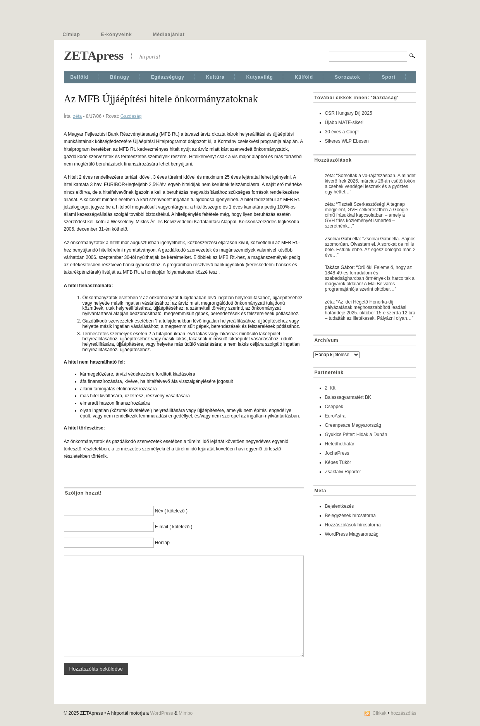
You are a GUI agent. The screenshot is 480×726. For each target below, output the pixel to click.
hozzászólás (403, 713)
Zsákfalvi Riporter (343, 471)
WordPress (161, 713)
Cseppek (334, 406)
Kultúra (215, 77)
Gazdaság (131, 116)
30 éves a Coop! (342, 132)
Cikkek (380, 713)
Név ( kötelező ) (171, 511)
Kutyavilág (259, 77)
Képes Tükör (338, 462)
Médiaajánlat (169, 34)
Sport (389, 77)
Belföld (80, 77)
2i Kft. (331, 388)
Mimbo (186, 713)
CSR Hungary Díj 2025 (348, 113)
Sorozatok (347, 77)
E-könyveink (116, 34)
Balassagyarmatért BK (348, 397)
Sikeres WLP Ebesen (347, 141)
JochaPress (337, 453)
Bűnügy (119, 77)
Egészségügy (167, 77)
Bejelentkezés (339, 506)
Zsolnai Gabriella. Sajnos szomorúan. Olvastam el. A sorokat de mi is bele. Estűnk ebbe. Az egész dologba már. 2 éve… (370, 247)
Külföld (304, 77)
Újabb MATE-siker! (344, 122)
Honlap (162, 542)
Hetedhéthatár (339, 444)
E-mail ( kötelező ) (174, 526)
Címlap (71, 34)
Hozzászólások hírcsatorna (353, 525)
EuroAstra (335, 416)
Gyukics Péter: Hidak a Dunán (356, 434)
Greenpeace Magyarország (353, 425)
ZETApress (94, 55)
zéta (77, 116)
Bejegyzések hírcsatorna (350, 515)
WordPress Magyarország (352, 534)
